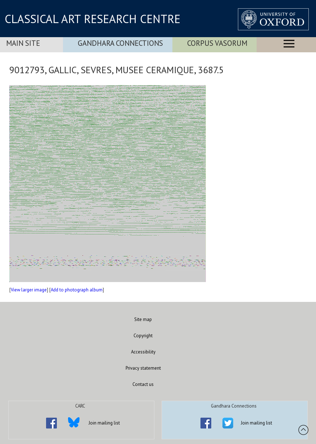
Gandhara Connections (120, 43)
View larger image (29, 290)
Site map (143, 319)
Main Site (23, 43)
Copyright (143, 336)
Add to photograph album (77, 290)
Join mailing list (104, 423)
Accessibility (143, 352)
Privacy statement (143, 368)
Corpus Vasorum (217, 43)
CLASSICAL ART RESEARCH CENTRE (92, 18)
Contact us (143, 384)
